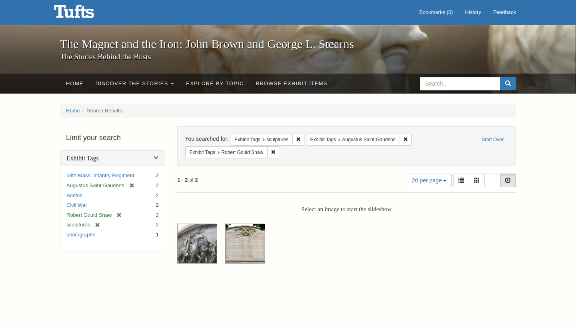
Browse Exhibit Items (292, 83)
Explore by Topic (215, 83)
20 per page (429, 180)
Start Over (493, 139)
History (473, 12)
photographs (80, 235)
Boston (74, 195)
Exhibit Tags (82, 158)
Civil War (76, 205)
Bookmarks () (436, 12)
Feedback (504, 12)
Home (75, 83)
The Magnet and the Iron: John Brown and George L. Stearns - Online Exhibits (84, 14)
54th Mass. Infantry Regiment (100, 175)
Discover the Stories (135, 83)
